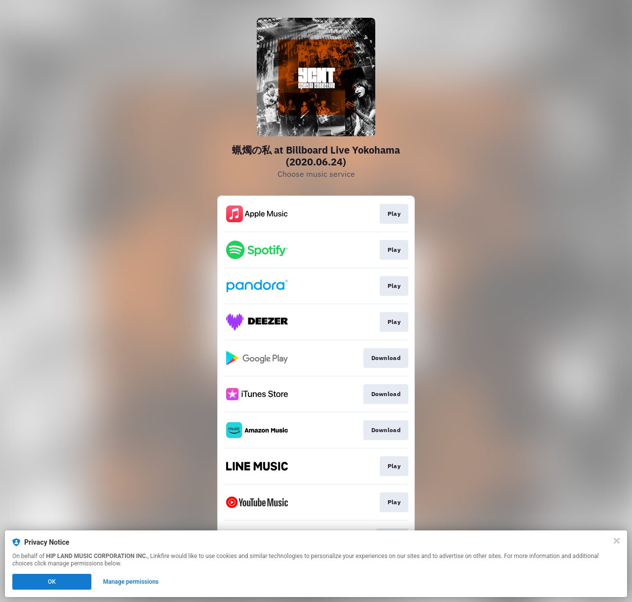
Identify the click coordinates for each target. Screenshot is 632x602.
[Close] (617, 541)
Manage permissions (131, 581)
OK (52, 581)
